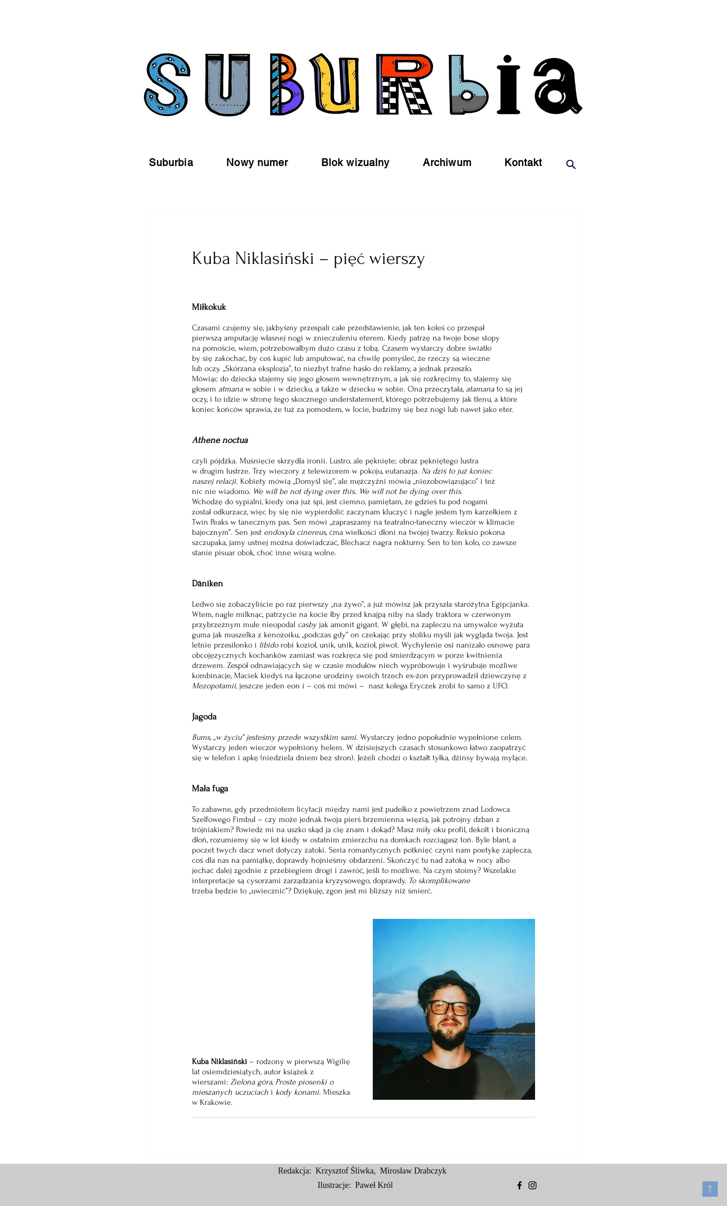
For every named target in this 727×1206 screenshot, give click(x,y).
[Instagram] (532, 1185)
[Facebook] (519, 1185)
